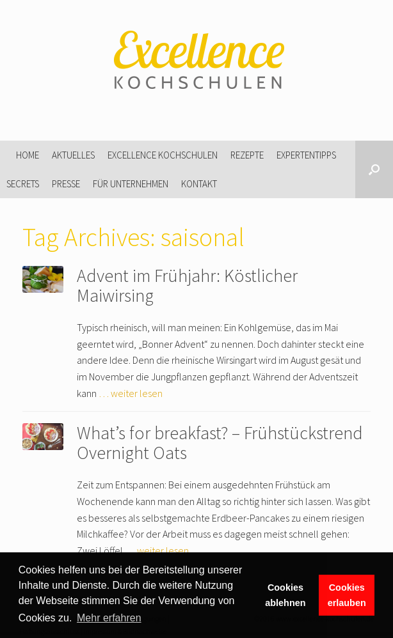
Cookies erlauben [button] (347, 595)
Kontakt (199, 184)
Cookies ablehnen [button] (285, 595)
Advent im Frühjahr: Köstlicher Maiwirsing (187, 285)
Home (27, 155)
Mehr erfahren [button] (109, 617)
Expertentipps (306, 155)
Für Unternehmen (130, 184)
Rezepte (247, 155)
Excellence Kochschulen (163, 155)
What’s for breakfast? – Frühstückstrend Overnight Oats (220, 442)
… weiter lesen (131, 393)
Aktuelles (73, 155)
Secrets (22, 184)
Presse (66, 184)
